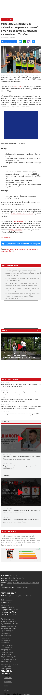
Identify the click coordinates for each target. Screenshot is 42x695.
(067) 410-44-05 (11, 580)
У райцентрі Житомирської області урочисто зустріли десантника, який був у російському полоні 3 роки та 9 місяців (23, 273)
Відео (4, 331)
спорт (7, 249)
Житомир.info (18, 221)
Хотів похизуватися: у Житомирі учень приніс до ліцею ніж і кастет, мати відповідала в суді (21, 385)
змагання (22, 249)
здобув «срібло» (15, 230)
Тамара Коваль (22, 587)
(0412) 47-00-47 (11, 595)
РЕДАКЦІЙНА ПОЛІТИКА (6, 672)
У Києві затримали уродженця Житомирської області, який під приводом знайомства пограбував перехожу (21, 407)
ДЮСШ (11, 251)
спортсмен (14, 249)
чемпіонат (30, 249)
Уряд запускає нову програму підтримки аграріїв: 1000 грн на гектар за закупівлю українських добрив (20, 415)
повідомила (18, 86)
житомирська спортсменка (22, 214)
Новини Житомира (10, 379)
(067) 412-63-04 (24, 595)
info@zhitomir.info (16, 578)
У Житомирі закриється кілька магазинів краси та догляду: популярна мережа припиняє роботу (20, 400)
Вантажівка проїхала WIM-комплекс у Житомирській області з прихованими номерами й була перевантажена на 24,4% (23, 296)
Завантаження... (8, 42)
